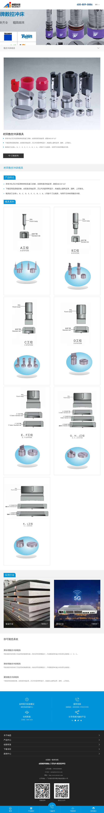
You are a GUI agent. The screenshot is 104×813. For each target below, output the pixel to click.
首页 (10, 809)
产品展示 (31, 809)
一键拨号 (52, 809)
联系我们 (93, 809)
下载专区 (72, 809)
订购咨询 (13, 155)
